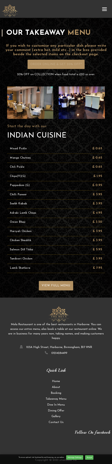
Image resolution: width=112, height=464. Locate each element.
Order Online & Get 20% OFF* (56, 64)
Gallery (56, 416)
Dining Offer (56, 410)
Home (56, 381)
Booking (56, 393)
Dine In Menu (56, 404)
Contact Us (56, 422)
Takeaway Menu (56, 399)
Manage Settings (75, 457)
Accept (89, 457)
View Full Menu (56, 285)
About (56, 387)
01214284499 (59, 353)
